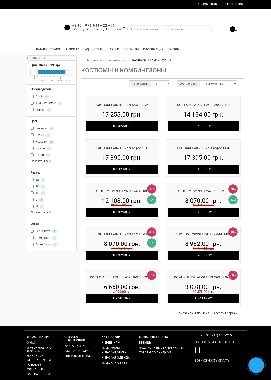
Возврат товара (76, 351)
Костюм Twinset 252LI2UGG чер (203, 105)
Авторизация (208, 4)
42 (38, 180)
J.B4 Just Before (46, 103)
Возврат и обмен (40, 374)
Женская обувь (114, 352)
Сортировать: (188, 83)
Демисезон (44, 238)
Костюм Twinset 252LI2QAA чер (122, 148)
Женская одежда (116, 357)
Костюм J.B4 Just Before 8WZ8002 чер (122, 277)
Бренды (173, 49)
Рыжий (41, 148)
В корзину (122, 126)
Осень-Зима (44, 245)
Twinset (41, 110)
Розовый (42, 142)
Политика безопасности (39, 358)
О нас (31, 342)
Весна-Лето (44, 231)
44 (38, 187)
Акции (114, 49)
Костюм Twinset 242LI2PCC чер (203, 191)
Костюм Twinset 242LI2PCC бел (122, 234)
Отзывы (99, 49)
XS (38, 193)
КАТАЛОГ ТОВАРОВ (48, 49)
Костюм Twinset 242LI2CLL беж (122, 105)
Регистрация (233, 4)
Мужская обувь (114, 362)
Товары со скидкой (155, 352)
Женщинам (111, 342)
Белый (41, 135)
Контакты (131, 49)
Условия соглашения (37, 367)
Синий (40, 155)
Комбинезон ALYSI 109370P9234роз (203, 277)
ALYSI (40, 97)
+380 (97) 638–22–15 (93, 25)
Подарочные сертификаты (161, 347)
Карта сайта (74, 345)
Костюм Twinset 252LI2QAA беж (203, 148)
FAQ (86, 49)
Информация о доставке (39, 349)
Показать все (40, 161)
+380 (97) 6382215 (218, 335)
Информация (153, 49)
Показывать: (139, 83)
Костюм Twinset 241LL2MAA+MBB (203, 234)
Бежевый (42, 128)
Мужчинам (111, 347)
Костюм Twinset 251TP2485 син (121, 191)
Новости (72, 49)
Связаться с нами (79, 356)
